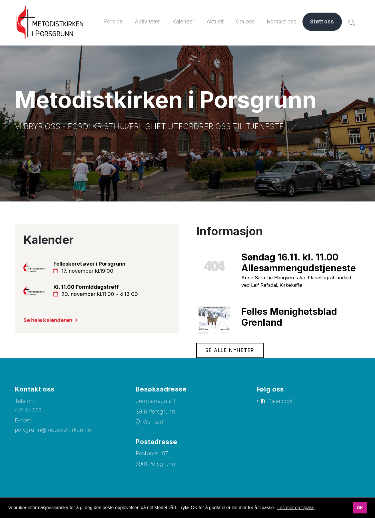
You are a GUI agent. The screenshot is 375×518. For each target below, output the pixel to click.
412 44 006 (29, 411)
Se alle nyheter (230, 352)
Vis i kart (153, 423)
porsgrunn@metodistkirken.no (54, 431)
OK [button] (360, 507)
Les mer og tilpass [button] (295, 507)
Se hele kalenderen (49, 322)
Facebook (280, 403)
